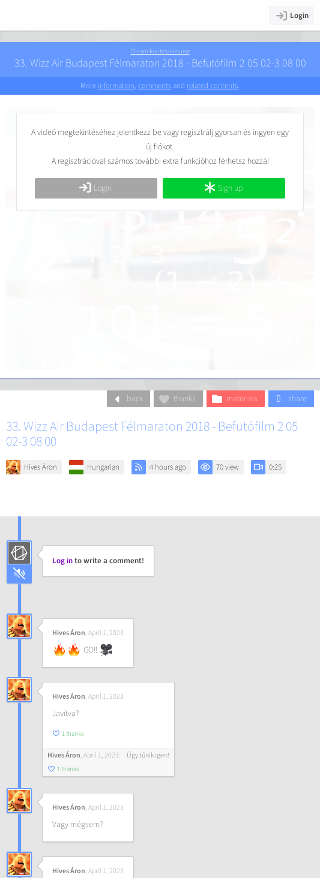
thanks (177, 399)
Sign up (223, 188)
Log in (62, 560)
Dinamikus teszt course (160, 51)
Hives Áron (40, 467)
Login (291, 15)
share (290, 399)
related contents (212, 85)
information (116, 85)
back (127, 399)
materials (234, 399)
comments (154, 85)
